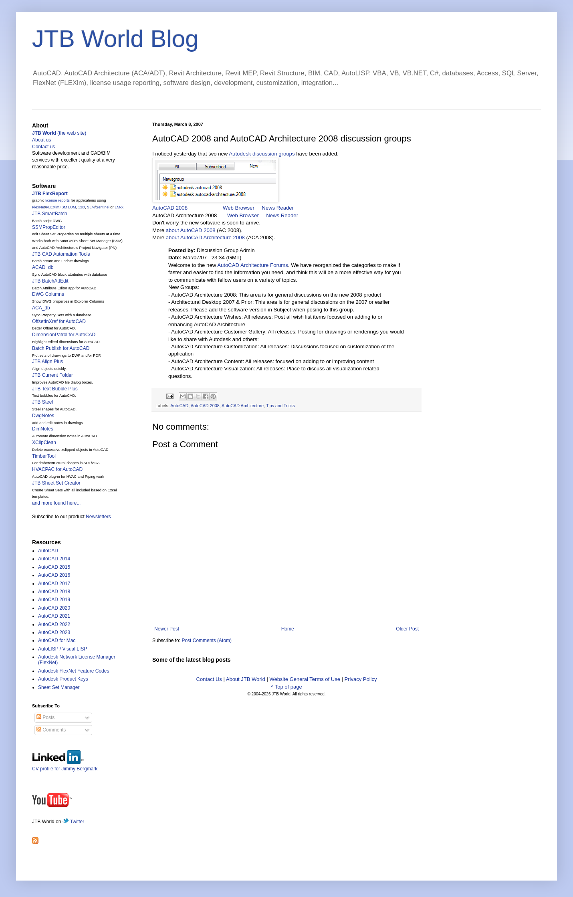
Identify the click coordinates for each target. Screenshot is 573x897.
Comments (51, 730)
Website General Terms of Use (304, 679)
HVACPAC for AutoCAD (57, 469)
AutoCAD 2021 (54, 616)
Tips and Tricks (280, 405)
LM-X (119, 207)
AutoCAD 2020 (54, 608)
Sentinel (102, 207)
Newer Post (166, 629)
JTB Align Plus (47, 361)
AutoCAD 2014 (54, 559)
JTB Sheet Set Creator (56, 483)
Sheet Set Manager (58, 687)
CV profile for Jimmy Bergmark (64, 766)
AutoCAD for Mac (56, 640)
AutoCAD (179, 405)
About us (41, 140)
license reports (57, 200)
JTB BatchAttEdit (50, 281)
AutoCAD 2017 (54, 583)
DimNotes (42, 429)
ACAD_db (42, 267)
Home (287, 629)
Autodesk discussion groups (262, 154)
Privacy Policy (361, 679)
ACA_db (41, 308)
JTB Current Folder (52, 375)
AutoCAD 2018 (54, 591)
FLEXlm (52, 207)
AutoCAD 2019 (54, 599)
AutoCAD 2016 (54, 575)
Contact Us (209, 679)
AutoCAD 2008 (170, 208)
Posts (45, 717)
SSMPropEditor (48, 227)
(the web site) (59, 133)
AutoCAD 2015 (54, 567)
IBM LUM (68, 207)
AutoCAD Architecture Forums (252, 265)
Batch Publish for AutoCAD (60, 348)
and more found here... (56, 503)
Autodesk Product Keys (63, 679)
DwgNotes (43, 415)
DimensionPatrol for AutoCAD (63, 334)
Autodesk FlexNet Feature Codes (73, 671)
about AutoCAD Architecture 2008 (205, 237)
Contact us (43, 147)
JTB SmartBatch (49, 213)
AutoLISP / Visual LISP (62, 649)
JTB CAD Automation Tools (61, 254)
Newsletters (98, 516)
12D (81, 207)
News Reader (278, 208)
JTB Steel (42, 402)
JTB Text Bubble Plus (55, 389)
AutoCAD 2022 (54, 624)
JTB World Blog (115, 38)
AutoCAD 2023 (54, 632)
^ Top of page (286, 687)
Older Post (407, 629)
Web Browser (238, 208)
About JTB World (245, 679)
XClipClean (44, 442)
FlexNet (38, 207)
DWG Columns (48, 294)
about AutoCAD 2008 (191, 230)
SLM (91, 207)
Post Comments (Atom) (207, 640)
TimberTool (44, 456)
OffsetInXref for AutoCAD (59, 321)
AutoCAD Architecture (243, 405)
